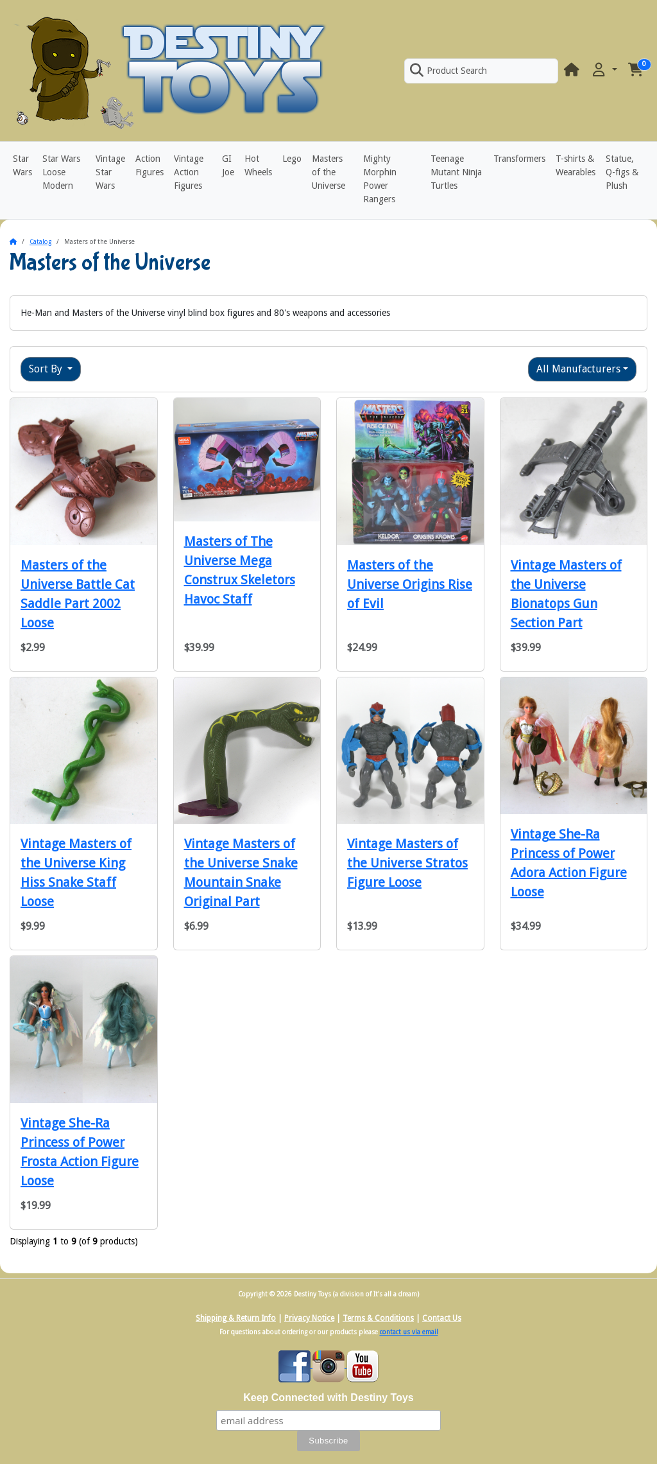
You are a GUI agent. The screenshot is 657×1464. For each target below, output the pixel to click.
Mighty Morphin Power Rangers (380, 178)
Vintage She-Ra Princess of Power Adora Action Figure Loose (569, 863)
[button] (603, 70)
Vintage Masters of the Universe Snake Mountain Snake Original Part (241, 872)
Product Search (448, 70)
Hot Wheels (258, 165)
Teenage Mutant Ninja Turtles (456, 172)
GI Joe (228, 165)
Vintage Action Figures (188, 172)
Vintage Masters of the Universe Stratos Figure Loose (407, 863)
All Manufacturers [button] (578, 369)
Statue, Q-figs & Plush (622, 172)
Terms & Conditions (378, 1318)
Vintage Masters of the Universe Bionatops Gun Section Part (566, 594)
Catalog (40, 241)
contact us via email (409, 1332)
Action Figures (149, 165)
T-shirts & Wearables (575, 165)
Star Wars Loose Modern (61, 172)
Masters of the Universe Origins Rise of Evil (409, 584)
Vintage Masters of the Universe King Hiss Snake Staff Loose (76, 872)
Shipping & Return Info (236, 1318)
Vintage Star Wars (110, 172)
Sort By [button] (47, 369)
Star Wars (22, 165)
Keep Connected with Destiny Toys (328, 1397)
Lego (292, 158)
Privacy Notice (309, 1318)
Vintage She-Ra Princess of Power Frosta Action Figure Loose (80, 1152)
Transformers (519, 158)
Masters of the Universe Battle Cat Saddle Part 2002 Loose (78, 594)
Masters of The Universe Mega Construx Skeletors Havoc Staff (239, 570)
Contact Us (441, 1318)
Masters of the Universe (328, 172)
